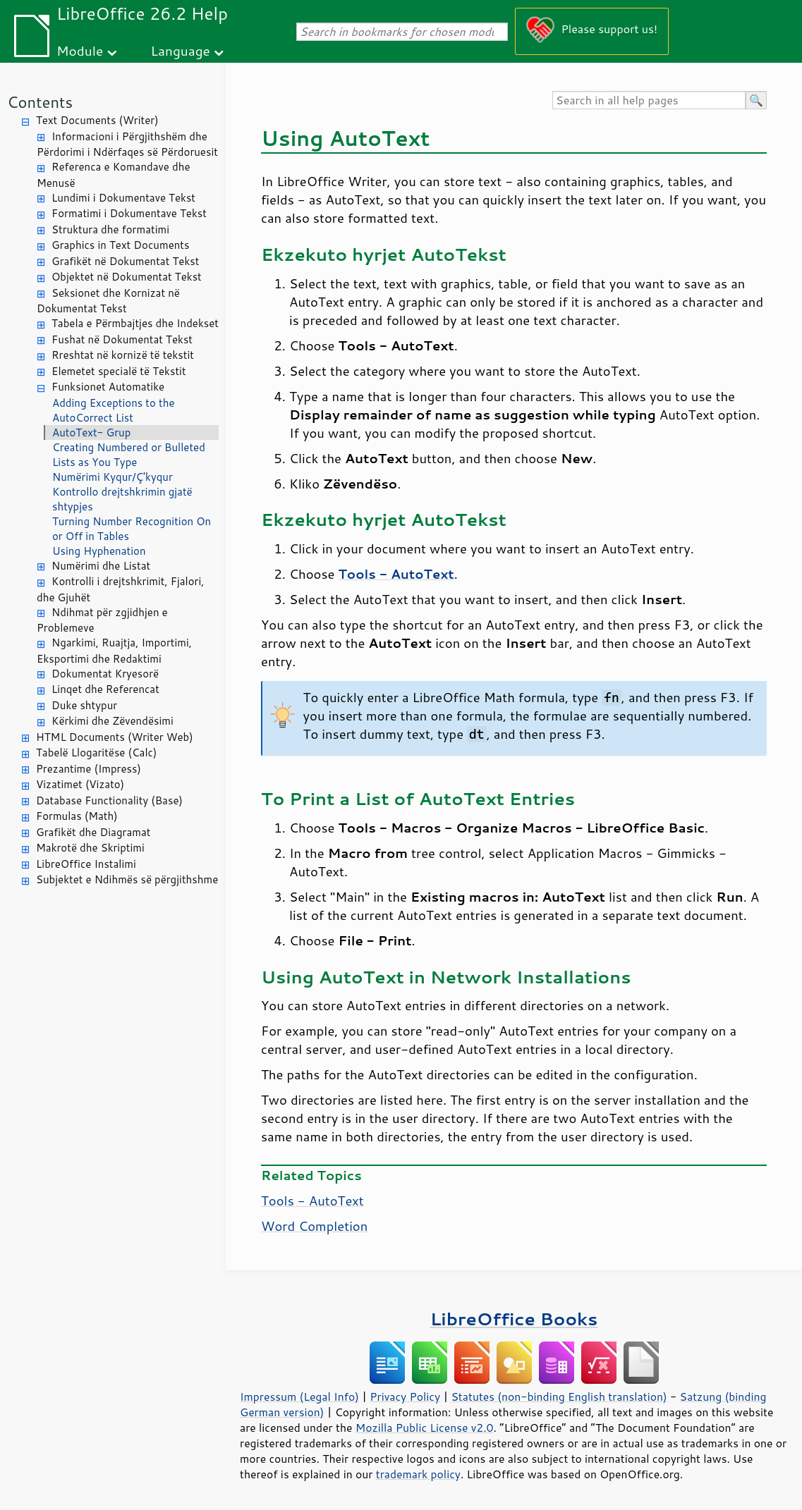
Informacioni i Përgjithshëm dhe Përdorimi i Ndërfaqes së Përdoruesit (127, 144)
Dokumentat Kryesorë (105, 673)
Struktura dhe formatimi (110, 229)
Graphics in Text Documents (120, 245)
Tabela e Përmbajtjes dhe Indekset (135, 323)
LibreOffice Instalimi (86, 864)
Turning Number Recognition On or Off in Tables (131, 529)
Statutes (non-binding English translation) (559, 1396)
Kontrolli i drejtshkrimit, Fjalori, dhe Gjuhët (120, 589)
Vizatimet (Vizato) (80, 784)
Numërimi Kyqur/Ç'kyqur (112, 476)
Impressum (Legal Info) (299, 1396)
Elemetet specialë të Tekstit (118, 371)
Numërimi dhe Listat (100, 565)
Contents (40, 102)
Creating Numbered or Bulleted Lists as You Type (128, 454)
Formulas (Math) (77, 816)
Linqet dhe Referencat (105, 689)
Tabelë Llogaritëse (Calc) (96, 752)
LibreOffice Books (514, 1318)
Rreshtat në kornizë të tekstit (122, 355)
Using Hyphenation (99, 551)
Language (180, 50)
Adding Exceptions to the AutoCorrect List (113, 410)
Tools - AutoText (312, 1200)
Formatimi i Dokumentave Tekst (129, 213)
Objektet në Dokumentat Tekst (126, 276)
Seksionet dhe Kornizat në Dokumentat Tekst (108, 301)
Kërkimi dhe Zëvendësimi (112, 720)
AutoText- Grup (91, 432)
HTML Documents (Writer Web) (114, 737)
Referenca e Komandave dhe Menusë (113, 174)
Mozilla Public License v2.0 (425, 1427)
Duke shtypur (84, 705)
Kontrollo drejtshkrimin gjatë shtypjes (122, 499)
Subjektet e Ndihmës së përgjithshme (127, 879)
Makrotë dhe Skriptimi (90, 847)
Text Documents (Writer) (97, 120)
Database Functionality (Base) (109, 800)
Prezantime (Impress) (88, 768)
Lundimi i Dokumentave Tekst (123, 197)
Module (79, 50)
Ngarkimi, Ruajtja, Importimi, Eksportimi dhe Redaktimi (114, 650)
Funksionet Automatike (107, 386)
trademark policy (418, 1474)
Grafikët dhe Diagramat (93, 832)
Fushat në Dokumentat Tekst (122, 339)
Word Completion (314, 1226)
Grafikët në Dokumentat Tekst (125, 261)
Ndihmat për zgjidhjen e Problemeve (102, 620)
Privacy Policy (405, 1396)
